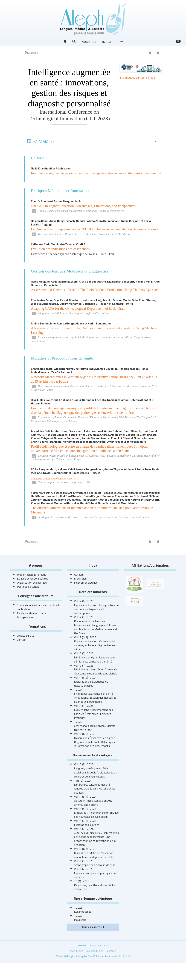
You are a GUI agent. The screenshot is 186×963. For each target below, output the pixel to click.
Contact (22, 639)
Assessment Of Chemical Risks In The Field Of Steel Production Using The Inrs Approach (95, 290)
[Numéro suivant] (158, 53)
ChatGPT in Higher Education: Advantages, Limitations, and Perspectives (83, 206)
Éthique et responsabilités (32, 578)
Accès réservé (122, 956)
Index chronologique (86, 582)
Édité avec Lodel (102, 956)
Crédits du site (25, 635)
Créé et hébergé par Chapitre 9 (72, 956)
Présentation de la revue (31, 574)
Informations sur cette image (137, 77)
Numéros (89, 42)
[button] (74, 41)
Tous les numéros (93, 927)
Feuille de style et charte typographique (31, 615)
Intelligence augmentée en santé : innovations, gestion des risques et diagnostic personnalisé (96, 173)
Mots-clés (80, 578)
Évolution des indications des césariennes (60, 249)
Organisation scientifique (32, 582)
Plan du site (76, 950)
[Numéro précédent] (150, 53)
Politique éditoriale (28, 586)
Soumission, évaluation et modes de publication (38, 607)
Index (108, 42)
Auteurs (79, 574)
